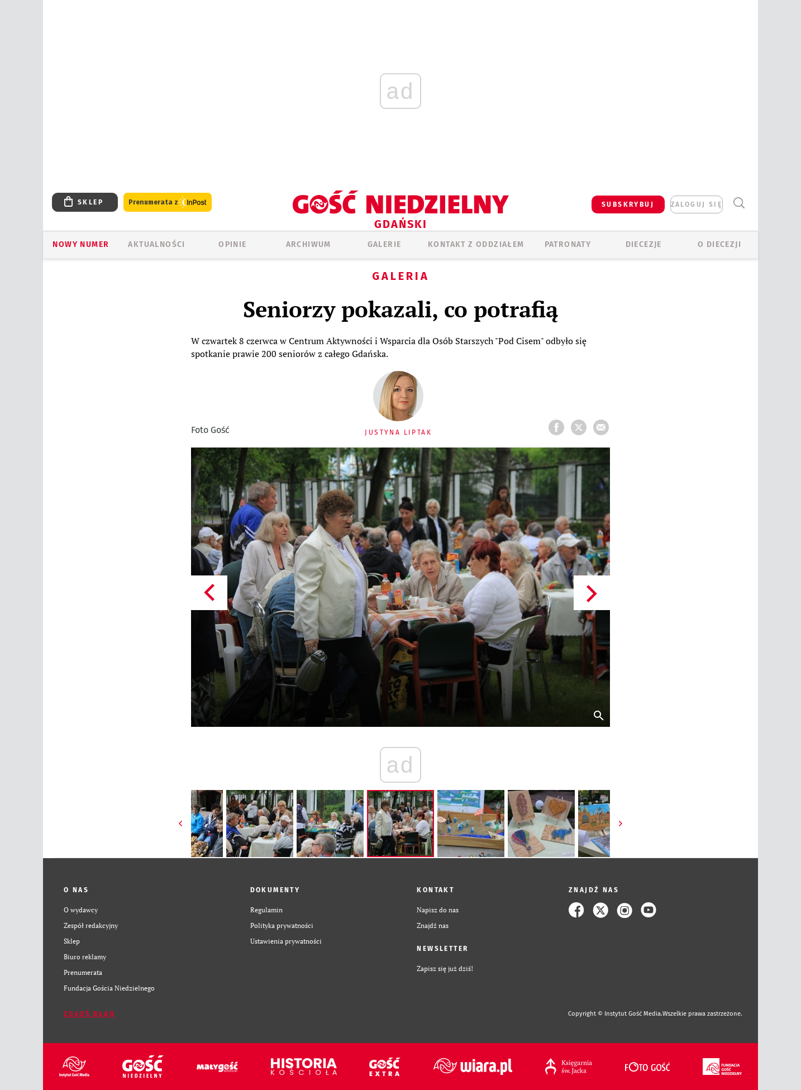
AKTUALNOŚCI (156, 244)
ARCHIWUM (308, 244)
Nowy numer (81, 244)
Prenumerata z (167, 202)
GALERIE (385, 244)
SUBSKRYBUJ (628, 204)
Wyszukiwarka (738, 203)
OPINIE (232, 244)
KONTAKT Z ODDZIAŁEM (476, 244)
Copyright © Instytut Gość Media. (615, 1013)
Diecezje (644, 244)
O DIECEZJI (719, 244)
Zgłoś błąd (89, 1014)
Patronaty (568, 244)
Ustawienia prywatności (286, 941)
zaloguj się (696, 204)
